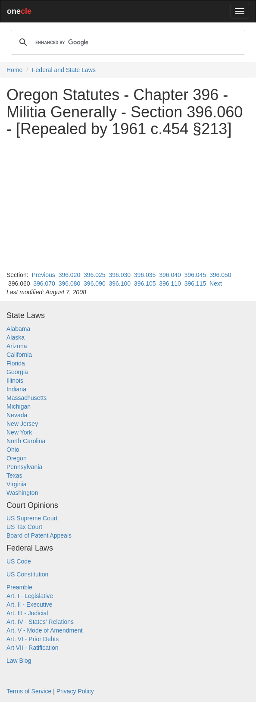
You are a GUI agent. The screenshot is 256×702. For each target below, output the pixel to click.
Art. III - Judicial (27, 613)
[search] (126, 42)
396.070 (44, 283)
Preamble (19, 587)
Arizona (16, 346)
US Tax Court (24, 526)
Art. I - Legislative (29, 595)
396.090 (95, 283)
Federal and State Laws (64, 69)
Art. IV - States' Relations (40, 621)
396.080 (70, 283)
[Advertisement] (128, 204)
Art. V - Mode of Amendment (44, 630)
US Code (18, 561)
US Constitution (27, 574)
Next (215, 283)
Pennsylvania (24, 466)
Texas (14, 475)
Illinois (14, 380)
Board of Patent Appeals (39, 535)
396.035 (145, 274)
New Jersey (22, 423)
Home (14, 69)
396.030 (120, 274)
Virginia (16, 484)
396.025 (95, 274)
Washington (22, 492)
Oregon (16, 458)
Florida (15, 363)
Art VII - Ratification (32, 647)
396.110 (170, 283)
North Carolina (25, 441)
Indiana (16, 389)
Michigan (18, 406)
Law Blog (18, 660)
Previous (43, 274)
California (19, 354)
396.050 (220, 274)
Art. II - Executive (29, 604)
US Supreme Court (31, 518)
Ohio (12, 449)
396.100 (120, 283)
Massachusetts (26, 397)
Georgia (17, 371)
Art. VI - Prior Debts (32, 639)
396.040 (170, 274)
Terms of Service (28, 691)
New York (19, 432)
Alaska (15, 337)
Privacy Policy (75, 691)
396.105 (145, 283)
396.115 (195, 283)
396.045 (195, 274)
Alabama (18, 328)
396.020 (70, 274)
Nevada (16, 415)
